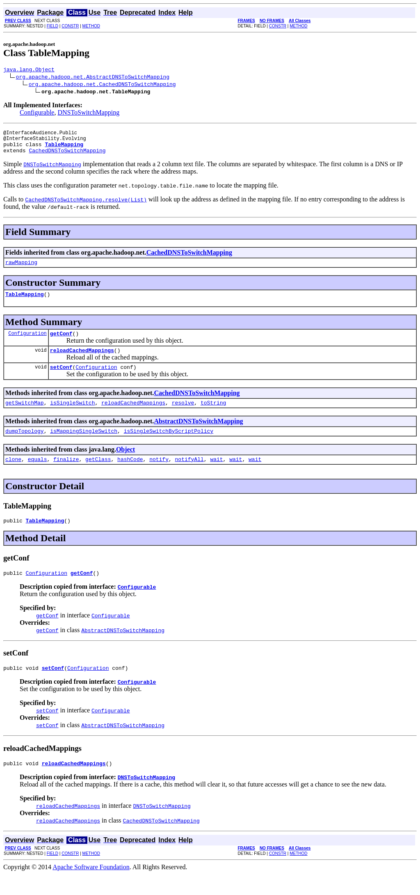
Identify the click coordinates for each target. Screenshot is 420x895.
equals (37, 475)
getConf (61, 343)
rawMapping (21, 269)
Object (125, 464)
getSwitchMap (24, 416)
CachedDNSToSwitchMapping (67, 156)
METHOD (91, 26)
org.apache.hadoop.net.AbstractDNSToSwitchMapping (92, 77)
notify (159, 475)
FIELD (52, 26)
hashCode (130, 475)
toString (213, 416)
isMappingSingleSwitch (83, 445)
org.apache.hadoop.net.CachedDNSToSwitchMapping (102, 85)
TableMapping (24, 302)
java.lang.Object (29, 70)
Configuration (27, 342)
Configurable (37, 113)
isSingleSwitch (72, 416)
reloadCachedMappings (82, 361)
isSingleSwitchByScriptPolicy (168, 445)
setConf (61, 379)
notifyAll (189, 475)
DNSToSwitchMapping (88, 113)
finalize (66, 475)
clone (13, 475)
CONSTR (70, 26)
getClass (98, 475)
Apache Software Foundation (91, 887)
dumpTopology (24, 445)
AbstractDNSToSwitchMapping (198, 434)
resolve (183, 416)
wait (216, 475)
